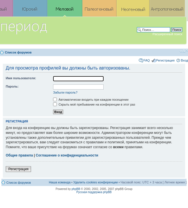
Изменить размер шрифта (184, 51)
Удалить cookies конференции (95, 182)
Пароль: (12, 86)
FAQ (147, 60)
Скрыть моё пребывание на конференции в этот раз (94, 104)
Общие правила (19, 155)
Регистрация (165, 60)
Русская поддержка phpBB (94, 192)
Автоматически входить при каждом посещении (91, 99)
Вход (184, 60)
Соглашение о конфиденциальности (67, 155)
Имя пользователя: (21, 78)
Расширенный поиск (167, 34)
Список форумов (18, 52)
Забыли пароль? (65, 92)
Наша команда (59, 182)
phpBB (75, 189)
